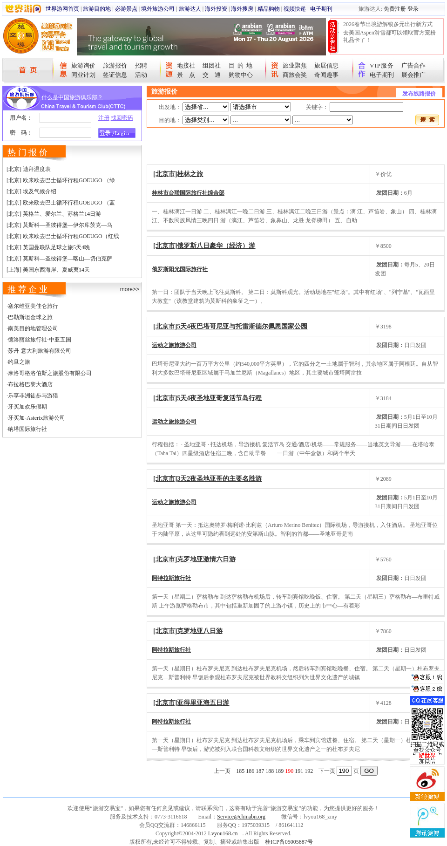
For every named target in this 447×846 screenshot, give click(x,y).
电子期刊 (321, 9)
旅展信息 (326, 65)
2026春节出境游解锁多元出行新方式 (388, 24)
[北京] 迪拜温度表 (29, 169)
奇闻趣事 (326, 74)
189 (279, 771)
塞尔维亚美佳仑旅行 (33, 306)
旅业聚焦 (295, 65)
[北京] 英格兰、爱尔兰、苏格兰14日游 (54, 214)
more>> (129, 289)
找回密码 (122, 118)
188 (269, 771)
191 (299, 771)
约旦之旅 (19, 362)
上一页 (222, 771)
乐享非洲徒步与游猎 (33, 395)
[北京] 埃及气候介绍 (31, 191)
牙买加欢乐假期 (27, 406)
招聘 (141, 65)
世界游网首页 (62, 9)
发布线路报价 (419, 93)
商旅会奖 (295, 74)
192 (309, 771)
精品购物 (268, 9)
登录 (413, 9)
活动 (141, 74)
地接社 (186, 65)
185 (240, 771)
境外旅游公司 (158, 9)
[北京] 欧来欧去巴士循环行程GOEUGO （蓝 (61, 202)
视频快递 (295, 9)
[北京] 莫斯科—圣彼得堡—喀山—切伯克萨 (59, 258)
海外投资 (216, 9)
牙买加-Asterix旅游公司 (36, 418)
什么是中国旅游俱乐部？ (72, 97)
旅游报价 (115, 65)
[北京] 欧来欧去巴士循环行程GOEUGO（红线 (63, 236)
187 (260, 771)
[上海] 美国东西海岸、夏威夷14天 (48, 269)
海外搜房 (242, 9)
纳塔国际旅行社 (27, 429)
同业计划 (83, 74)
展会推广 (413, 74)
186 (250, 771)
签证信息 (115, 74)
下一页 (326, 771)
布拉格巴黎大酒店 (30, 384)
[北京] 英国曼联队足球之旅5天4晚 (48, 247)
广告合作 (413, 65)
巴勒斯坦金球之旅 (30, 317)
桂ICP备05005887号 (289, 842)
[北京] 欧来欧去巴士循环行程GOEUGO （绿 (61, 180)
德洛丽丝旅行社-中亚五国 (39, 339)
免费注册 (395, 9)
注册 (103, 118)
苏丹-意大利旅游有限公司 (39, 351)
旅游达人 (190, 9)
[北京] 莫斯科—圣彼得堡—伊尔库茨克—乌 (59, 225)
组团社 (212, 65)
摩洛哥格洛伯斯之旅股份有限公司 (50, 373)
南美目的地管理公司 (33, 328)
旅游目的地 (97, 9)
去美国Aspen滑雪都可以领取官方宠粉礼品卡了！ (389, 36)
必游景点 (126, 9)
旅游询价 (83, 65)
